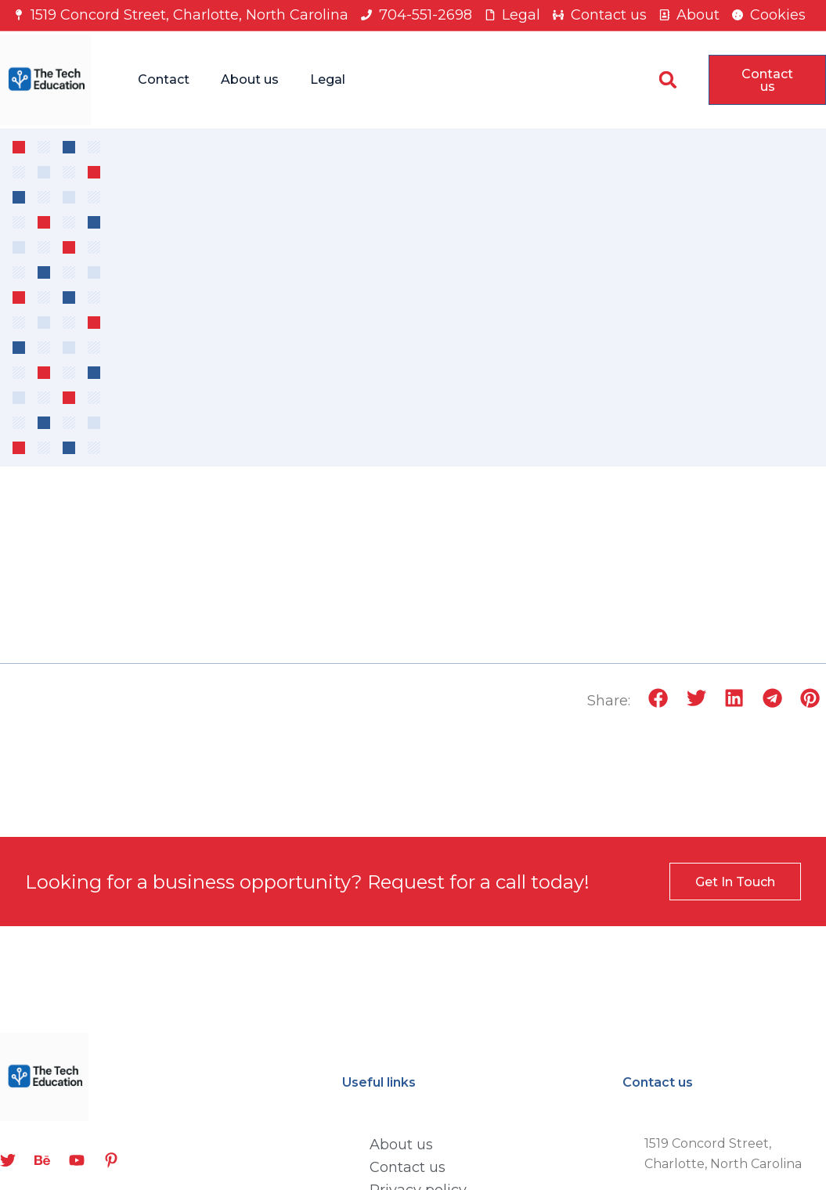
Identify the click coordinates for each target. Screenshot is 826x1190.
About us (250, 79)
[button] (668, 79)
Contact (163, 79)
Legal (327, 79)
